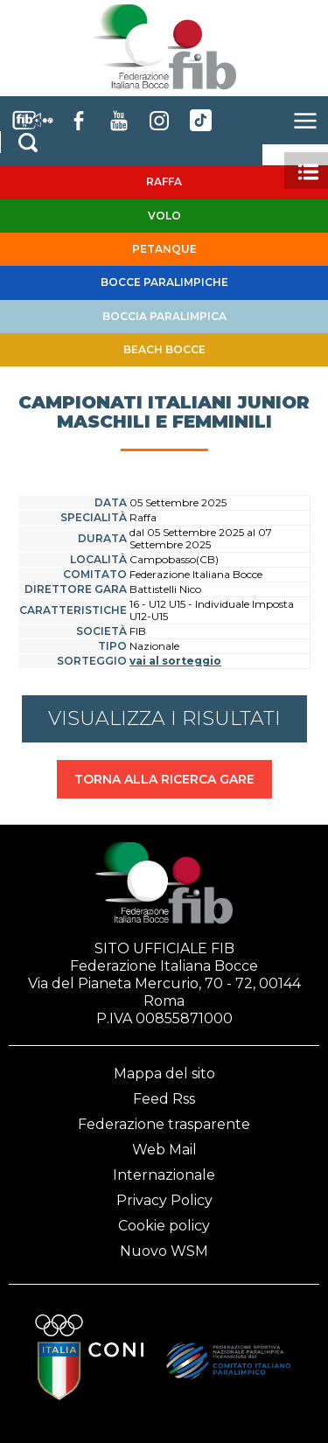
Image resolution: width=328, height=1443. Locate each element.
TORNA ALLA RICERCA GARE (164, 779)
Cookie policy (164, 1225)
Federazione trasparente (164, 1124)
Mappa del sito (164, 1073)
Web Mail (164, 1149)
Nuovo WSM (164, 1251)
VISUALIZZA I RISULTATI (164, 718)
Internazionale (164, 1175)
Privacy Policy (164, 1200)
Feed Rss (164, 1099)
